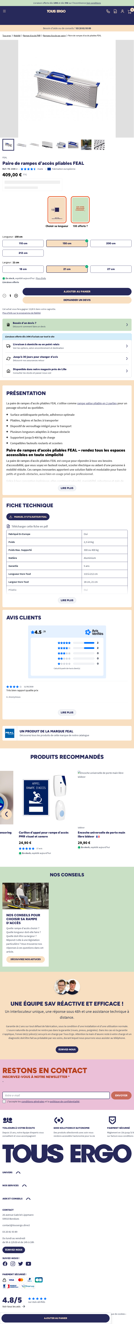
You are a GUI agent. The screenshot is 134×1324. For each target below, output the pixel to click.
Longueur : (12, 236)
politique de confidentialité (64, 1101)
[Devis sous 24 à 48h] (127, 325)
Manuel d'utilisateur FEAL (28, 517)
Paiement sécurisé (118, 1128)
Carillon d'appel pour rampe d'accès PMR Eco (30, 834)
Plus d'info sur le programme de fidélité (21, 313)
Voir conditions (93, 2)
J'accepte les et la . (43, 1101)
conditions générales (32, 1101)
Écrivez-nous (67, 1049)
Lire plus (67, 488)
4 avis (40, 168)
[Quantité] (10, 295)
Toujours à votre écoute (18, 1128)
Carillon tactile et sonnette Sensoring (90, 834)
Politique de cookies (115, 1313)
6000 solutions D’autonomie (71, 1128)
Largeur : (10, 262)
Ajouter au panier (77, 291)
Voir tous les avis (14, 1306)
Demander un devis (77, 300)
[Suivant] (127, 814)
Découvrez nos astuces (26, 959)
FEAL (4, 157)
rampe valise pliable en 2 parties (97, 403)
